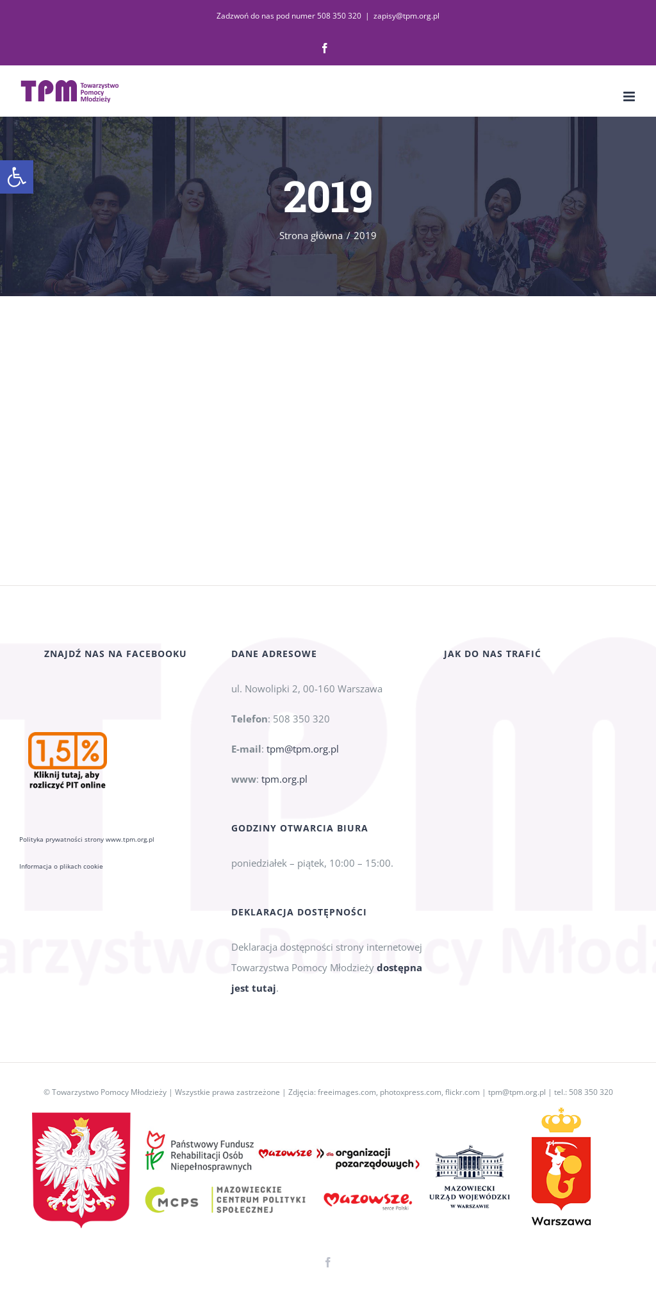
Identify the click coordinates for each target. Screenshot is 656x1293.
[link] (16, 177)
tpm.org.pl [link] (284, 778)
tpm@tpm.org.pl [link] (302, 748)
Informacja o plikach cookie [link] (61, 866)
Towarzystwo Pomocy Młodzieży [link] (109, 1092)
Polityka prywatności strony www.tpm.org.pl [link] (86, 839)
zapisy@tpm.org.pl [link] (406, 15)
